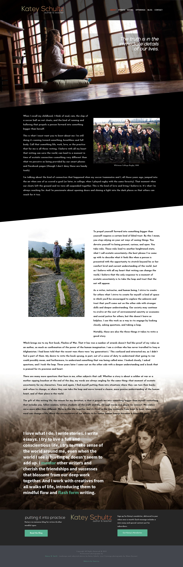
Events (121, 10)
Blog (150, 10)
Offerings (140, 10)
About (113, 10)
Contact (158, 10)
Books (130, 10)
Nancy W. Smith (51, 556)
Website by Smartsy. (92, 561)
